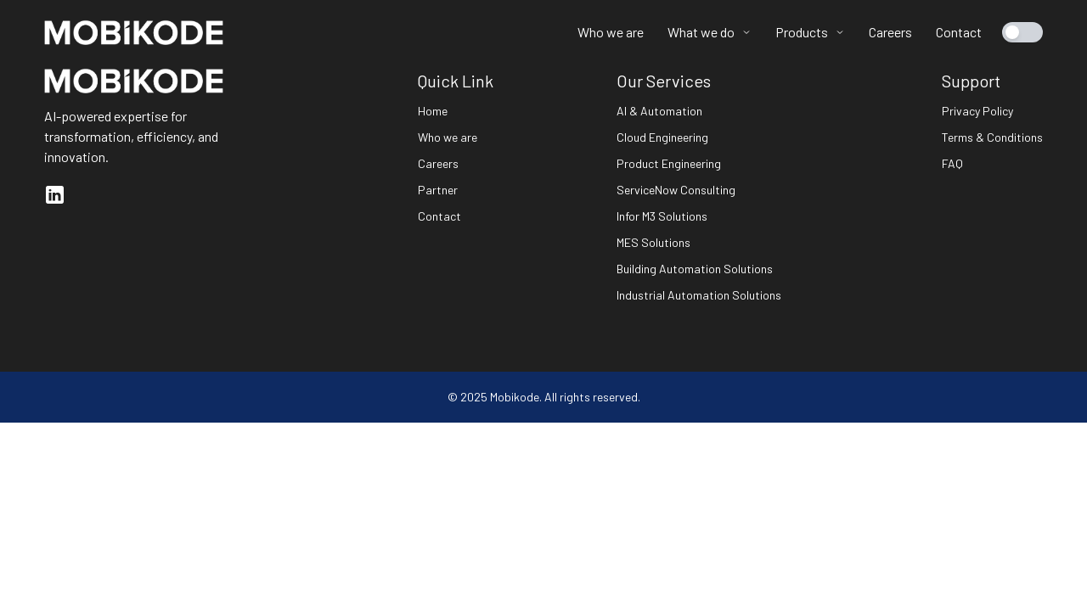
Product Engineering (669, 163)
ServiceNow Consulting (676, 189)
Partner (438, 189)
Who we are (610, 32)
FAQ (952, 163)
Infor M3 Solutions (662, 216)
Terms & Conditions (992, 137)
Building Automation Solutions (695, 268)
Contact (959, 32)
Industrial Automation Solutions (699, 295)
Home (433, 111)
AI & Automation (659, 111)
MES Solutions (653, 242)
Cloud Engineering (662, 137)
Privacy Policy (977, 111)
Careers (890, 32)
